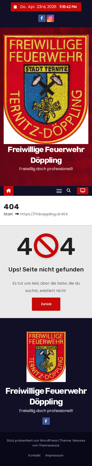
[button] (70, 190)
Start (8, 214)
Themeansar (49, 445)
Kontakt (34, 455)
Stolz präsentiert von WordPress (32, 440)
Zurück (46, 304)
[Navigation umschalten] (59, 190)
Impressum (54, 455)
